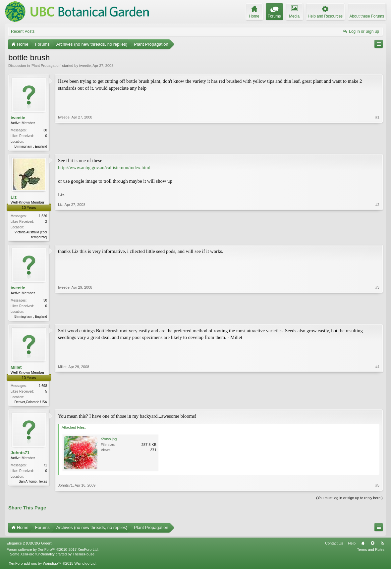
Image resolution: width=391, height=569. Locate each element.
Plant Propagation (45, 66)
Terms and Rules (370, 552)
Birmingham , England (31, 146)
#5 (377, 488)
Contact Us (334, 546)
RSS (382, 546)
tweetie (85, 66)
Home (363, 546)
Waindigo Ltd (84, 566)
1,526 (43, 216)
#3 (377, 317)
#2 (377, 237)
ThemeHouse (83, 557)
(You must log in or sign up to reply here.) (349, 500)
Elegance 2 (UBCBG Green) (29, 546)
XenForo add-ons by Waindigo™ (35, 566)
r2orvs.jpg (109, 442)
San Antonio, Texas (33, 484)
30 (45, 130)
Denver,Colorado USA (31, 404)
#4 (377, 403)
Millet (16, 369)
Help (352, 546)
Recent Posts (22, 31)
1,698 (43, 388)
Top (372, 546)
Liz (14, 197)
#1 (377, 146)
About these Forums (367, 16)
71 (45, 468)
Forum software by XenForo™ (53, 552)
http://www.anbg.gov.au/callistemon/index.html (104, 168)
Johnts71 (20, 455)
